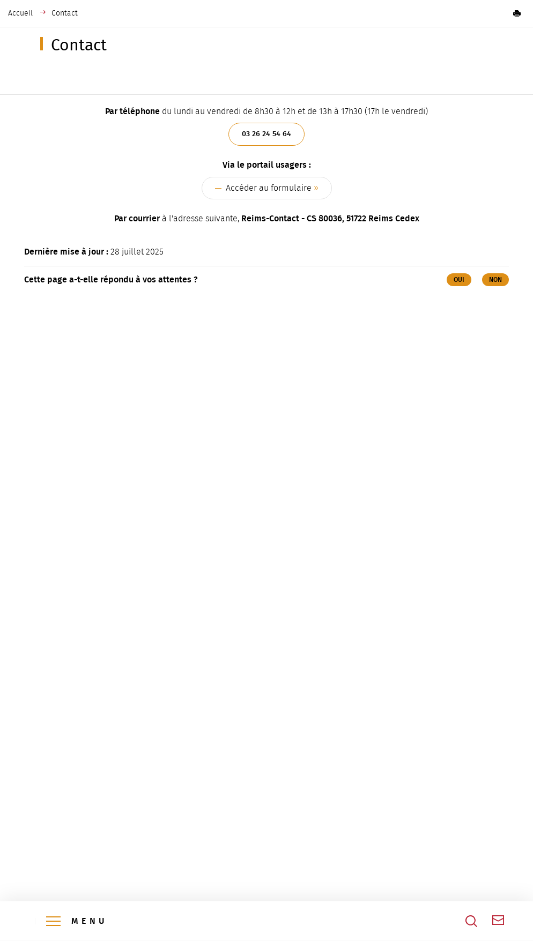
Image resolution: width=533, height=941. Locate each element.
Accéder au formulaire (269, 188)
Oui (459, 279)
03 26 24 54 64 (266, 133)
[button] (517, 13)
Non (495, 279)
